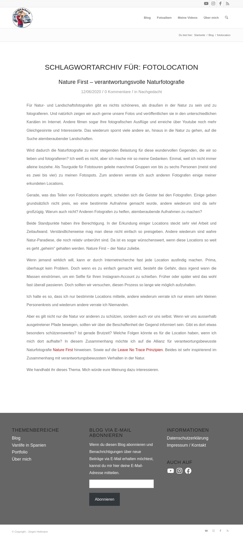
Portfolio (20, 452)
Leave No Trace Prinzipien (140, 350)
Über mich (21, 459)
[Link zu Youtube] (206, 3)
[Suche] (226, 17)
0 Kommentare (118, 92)
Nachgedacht (150, 92)
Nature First (63, 350)
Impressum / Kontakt (186, 445)
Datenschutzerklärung (187, 438)
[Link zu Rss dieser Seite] (227, 3)
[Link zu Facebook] (220, 3)
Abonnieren (104, 499)
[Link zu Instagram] (213, 3)
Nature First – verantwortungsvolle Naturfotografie (122, 82)
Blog (16, 438)
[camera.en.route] (22, 17)
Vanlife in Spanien (29, 445)
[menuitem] (147, 17)
